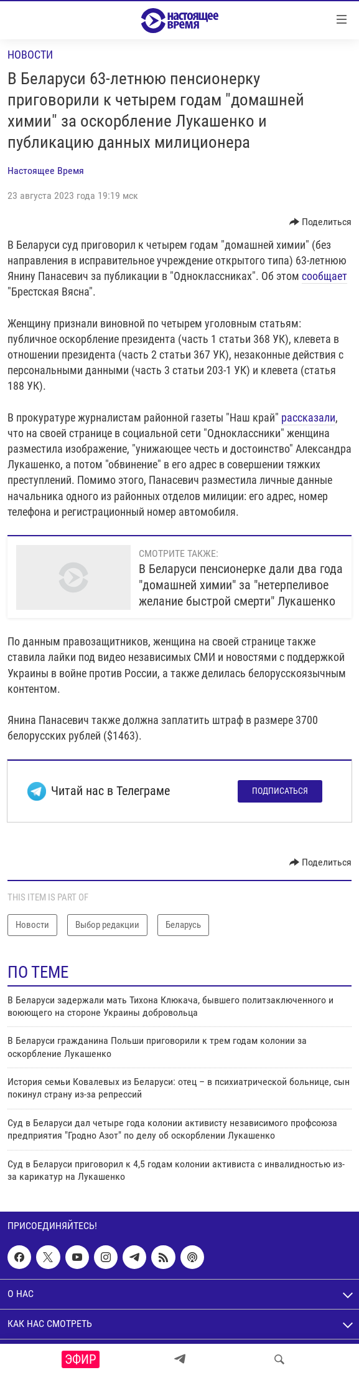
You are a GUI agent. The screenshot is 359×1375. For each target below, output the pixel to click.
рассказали (308, 417)
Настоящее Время (45, 170)
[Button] (320, 222)
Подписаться (280, 791)
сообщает (324, 275)
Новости (30, 54)
